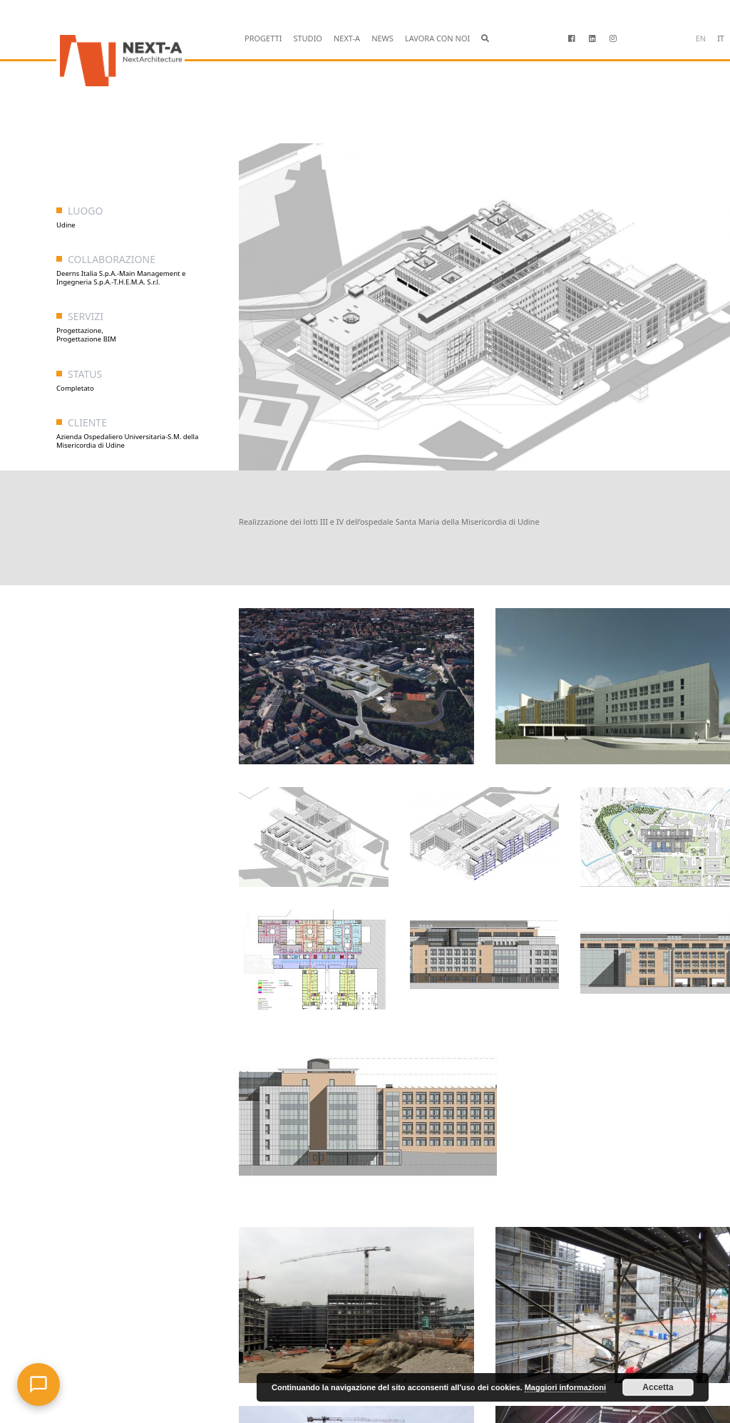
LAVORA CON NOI (437, 38)
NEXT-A (347, 38)
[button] (485, 39)
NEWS (382, 38)
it (720, 38)
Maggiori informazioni (565, 1387)
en (701, 38)
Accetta (657, 1387)
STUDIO (307, 38)
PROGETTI (263, 38)
